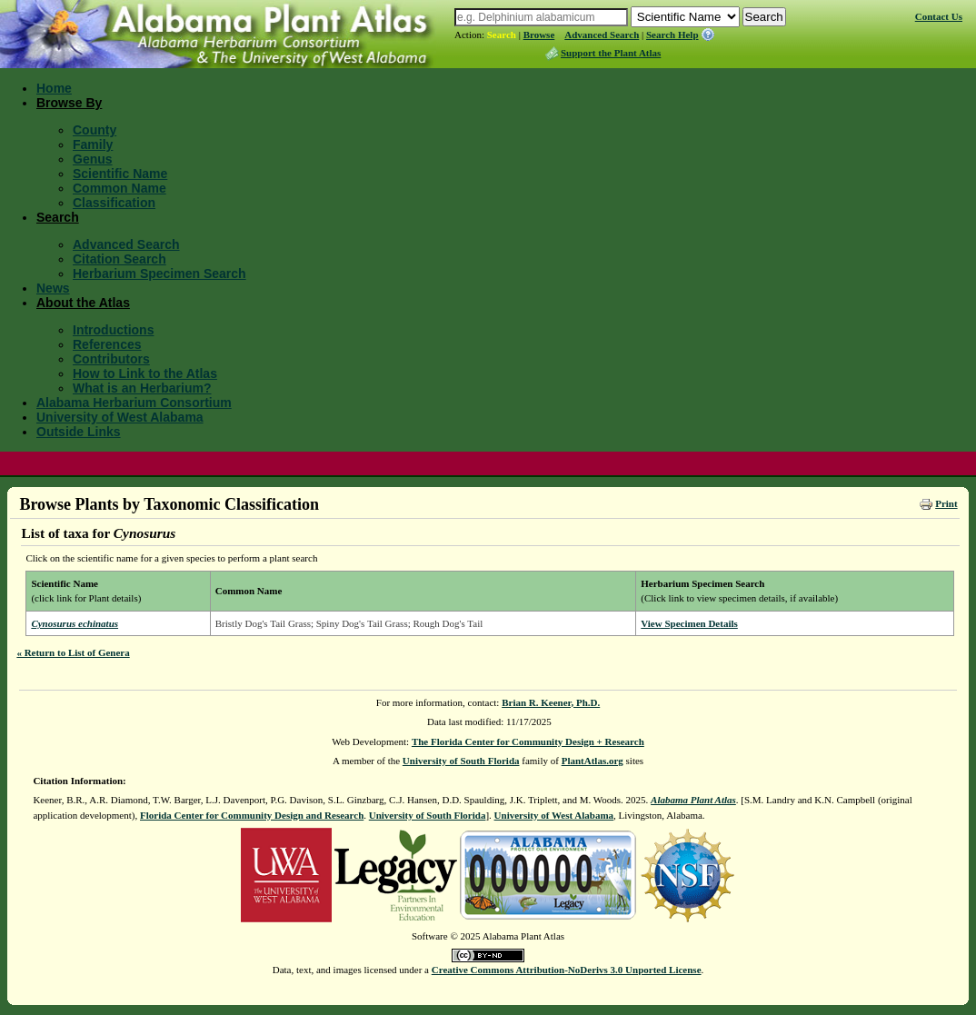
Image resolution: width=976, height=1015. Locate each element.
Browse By (69, 102)
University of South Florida (461, 760)
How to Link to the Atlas (145, 373)
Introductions (113, 330)
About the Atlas (83, 302)
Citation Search (119, 259)
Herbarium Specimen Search (159, 273)
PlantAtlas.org (592, 760)
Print (946, 503)
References (107, 344)
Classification (114, 202)
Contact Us (938, 16)
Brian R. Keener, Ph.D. (551, 702)
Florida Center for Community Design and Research (252, 815)
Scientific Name (120, 173)
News (53, 288)
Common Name (119, 188)
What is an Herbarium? (142, 388)
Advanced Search (601, 34)
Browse (539, 34)
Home (54, 88)
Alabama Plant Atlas (693, 799)
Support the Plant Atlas (611, 52)
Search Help (672, 34)
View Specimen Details (689, 623)
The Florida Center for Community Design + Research (528, 741)
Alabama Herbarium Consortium (134, 402)
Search (501, 34)
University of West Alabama (120, 417)
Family (93, 144)
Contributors (111, 359)
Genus (93, 159)
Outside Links (78, 431)
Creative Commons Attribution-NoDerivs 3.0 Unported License (567, 969)
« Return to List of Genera (72, 652)
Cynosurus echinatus (74, 623)
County (94, 130)
